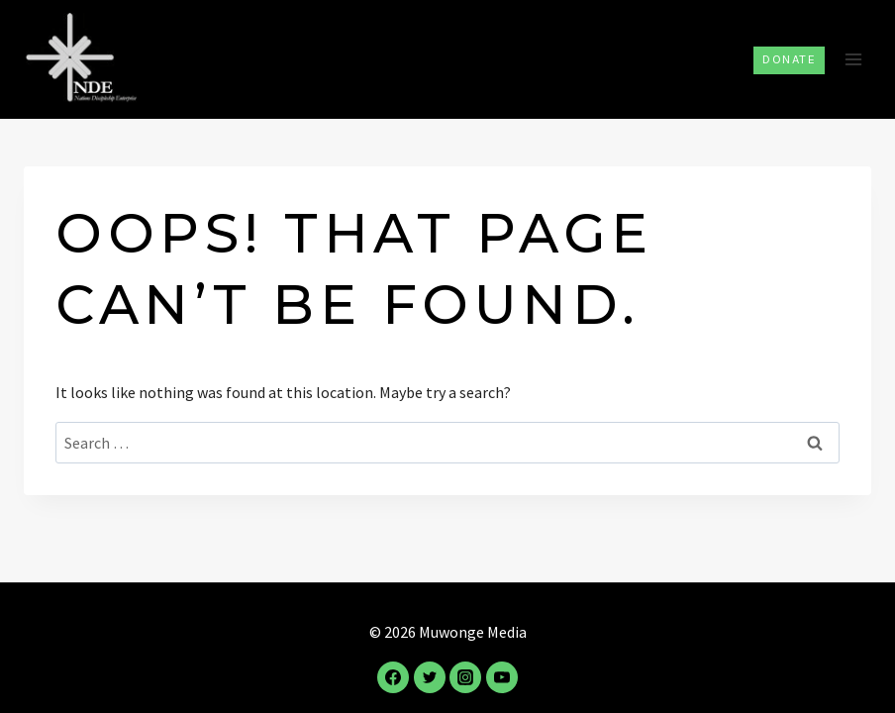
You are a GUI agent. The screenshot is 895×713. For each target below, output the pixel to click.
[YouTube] (502, 677)
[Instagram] (465, 677)
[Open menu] (853, 59)
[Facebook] (393, 677)
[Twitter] (430, 677)
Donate (789, 58)
